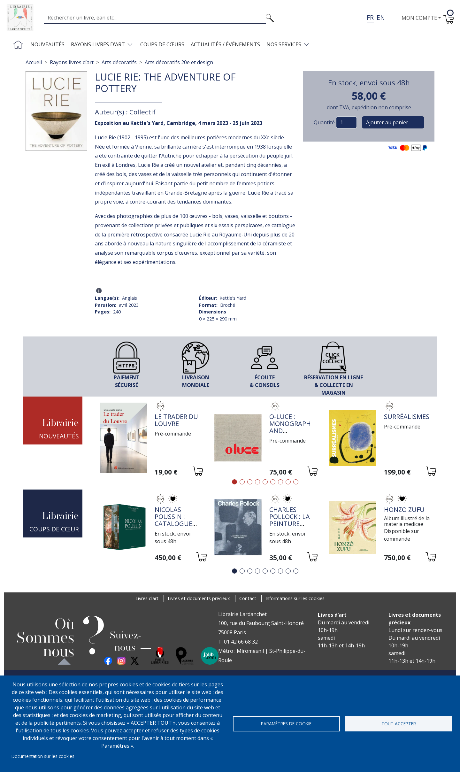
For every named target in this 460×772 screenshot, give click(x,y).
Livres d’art (146, 598)
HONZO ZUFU (404, 509)
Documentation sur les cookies (43, 756)
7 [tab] (280, 481)
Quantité (324, 122)
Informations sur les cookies (295, 598)
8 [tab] (288, 481)
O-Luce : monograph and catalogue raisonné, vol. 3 (290, 434)
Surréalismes (406, 416)
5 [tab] (265, 481)
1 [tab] (234, 481)
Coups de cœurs (162, 44)
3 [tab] (249, 481)
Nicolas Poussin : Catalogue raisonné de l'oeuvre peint (175, 527)
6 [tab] (272, 481)
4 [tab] (257, 481)
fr (370, 17)
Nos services (283, 44)
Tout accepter (398, 724)
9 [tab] (295, 481)
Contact (247, 598)
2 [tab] (242, 481)
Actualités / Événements (225, 44)
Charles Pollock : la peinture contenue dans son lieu (292, 523)
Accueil (34, 62)
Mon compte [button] (419, 17)
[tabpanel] (150, 439)
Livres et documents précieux (199, 598)
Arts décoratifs (119, 62)
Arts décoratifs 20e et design (179, 62)
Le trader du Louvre (176, 420)
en (381, 17)
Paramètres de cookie (286, 724)
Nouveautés (47, 44)
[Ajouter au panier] (197, 472)
